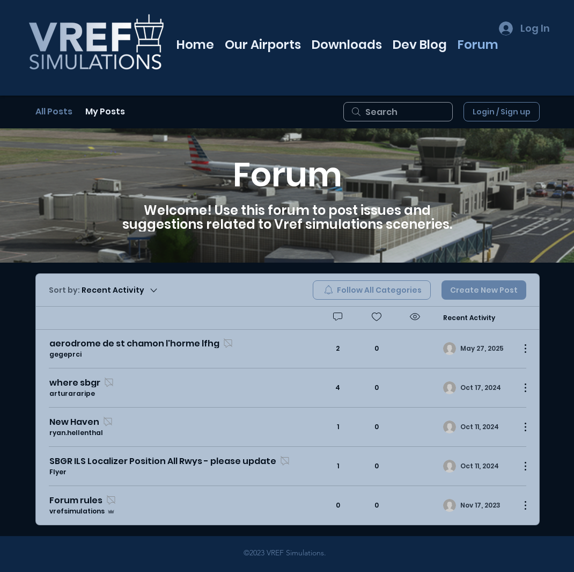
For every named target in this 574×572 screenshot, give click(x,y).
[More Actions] (519, 348)
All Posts (53, 111)
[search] (398, 111)
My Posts (105, 111)
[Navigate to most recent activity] (477, 348)
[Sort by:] (104, 290)
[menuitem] (372, 290)
